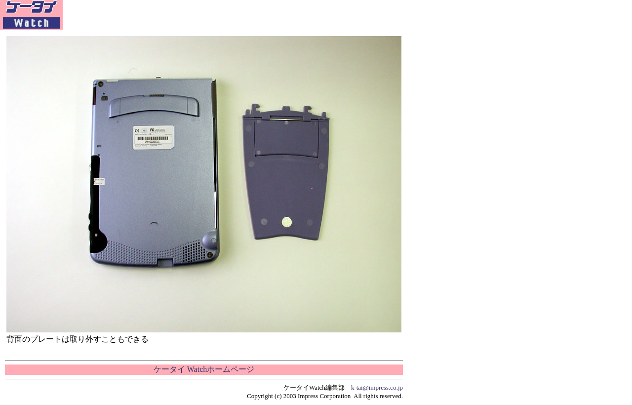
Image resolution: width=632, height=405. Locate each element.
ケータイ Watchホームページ (204, 369)
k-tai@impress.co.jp (377, 387)
